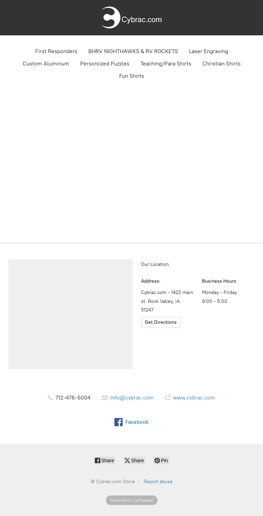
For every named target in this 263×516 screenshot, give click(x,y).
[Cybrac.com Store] (131, 18)
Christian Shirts (221, 63)
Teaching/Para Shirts (165, 63)
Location (41, 12)
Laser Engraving (208, 51)
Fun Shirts (131, 76)
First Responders (56, 51)
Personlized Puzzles (104, 63)
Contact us (18, 23)
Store (12, 12)
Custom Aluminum (46, 63)
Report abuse (158, 481)
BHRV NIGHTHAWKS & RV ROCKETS (133, 51)
